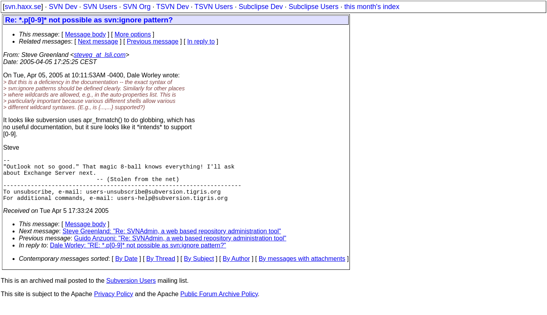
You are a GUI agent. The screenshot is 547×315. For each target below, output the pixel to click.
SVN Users (100, 7)
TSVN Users (213, 7)
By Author (236, 269)
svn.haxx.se (23, 7)
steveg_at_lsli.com (100, 54)
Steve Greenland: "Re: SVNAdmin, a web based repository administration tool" (171, 242)
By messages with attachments (302, 269)
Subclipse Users (313, 7)
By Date (126, 269)
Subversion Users (131, 291)
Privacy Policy (113, 305)
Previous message (153, 41)
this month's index (371, 7)
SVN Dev (63, 7)
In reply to (201, 41)
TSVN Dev (172, 7)
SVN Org (136, 7)
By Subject (199, 269)
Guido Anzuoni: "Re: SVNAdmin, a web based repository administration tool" (180, 249)
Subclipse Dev (261, 7)
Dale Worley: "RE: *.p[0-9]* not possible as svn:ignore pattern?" (138, 256)
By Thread (161, 269)
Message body (85, 34)
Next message (98, 41)
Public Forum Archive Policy (219, 305)
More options (133, 34)
